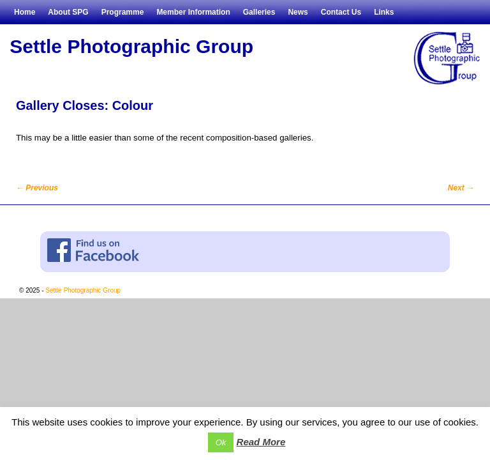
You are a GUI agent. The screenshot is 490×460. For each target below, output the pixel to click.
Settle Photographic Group (131, 46)
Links (384, 12)
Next (461, 187)
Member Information (193, 12)
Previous (37, 187)
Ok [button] (221, 442)
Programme (122, 12)
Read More (261, 441)
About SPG (68, 12)
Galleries (259, 12)
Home (24, 12)
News (298, 12)
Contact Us (341, 12)
